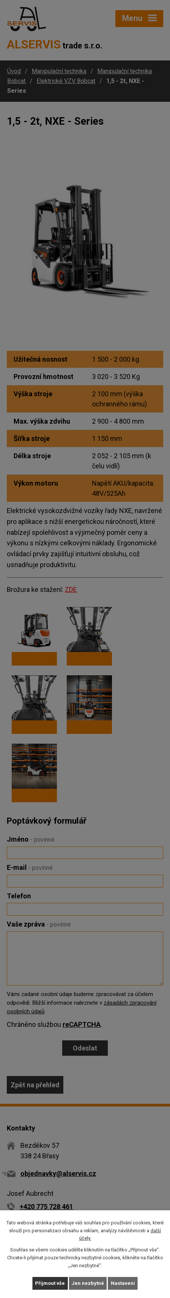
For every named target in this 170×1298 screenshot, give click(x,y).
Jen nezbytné (88, 1283)
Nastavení (123, 1283)
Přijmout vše (50, 1283)
